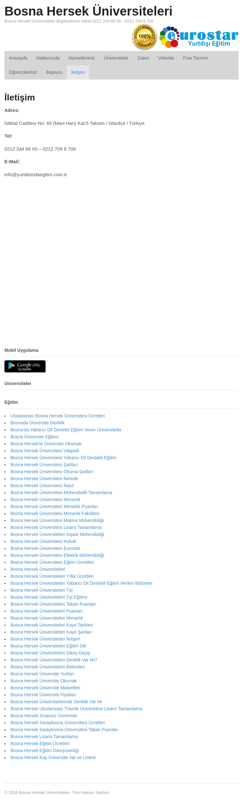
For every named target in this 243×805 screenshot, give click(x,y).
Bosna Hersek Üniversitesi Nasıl (42, 485)
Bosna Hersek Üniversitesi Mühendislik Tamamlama (61, 492)
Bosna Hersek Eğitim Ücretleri (40, 743)
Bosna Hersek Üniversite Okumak (43, 680)
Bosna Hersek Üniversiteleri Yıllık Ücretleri (52, 576)
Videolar (166, 58)
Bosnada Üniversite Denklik (37, 422)
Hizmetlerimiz (81, 58)
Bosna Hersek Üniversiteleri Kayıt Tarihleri (51, 625)
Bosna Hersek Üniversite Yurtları (42, 673)
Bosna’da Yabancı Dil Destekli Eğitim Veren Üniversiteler (66, 429)
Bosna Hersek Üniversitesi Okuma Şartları (51, 471)
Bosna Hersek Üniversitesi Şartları (44, 464)
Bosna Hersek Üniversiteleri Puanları (46, 611)
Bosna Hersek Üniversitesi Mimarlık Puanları (54, 506)
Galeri (143, 58)
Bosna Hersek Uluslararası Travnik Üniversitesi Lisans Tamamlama (76, 708)
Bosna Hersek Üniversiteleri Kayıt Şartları (51, 631)
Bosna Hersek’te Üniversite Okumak (46, 443)
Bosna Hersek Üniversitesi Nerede (44, 478)
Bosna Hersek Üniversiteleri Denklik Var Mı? (53, 659)
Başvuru (54, 72)
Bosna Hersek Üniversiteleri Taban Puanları (53, 604)
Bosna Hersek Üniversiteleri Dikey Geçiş (50, 652)
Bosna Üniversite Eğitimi (34, 436)
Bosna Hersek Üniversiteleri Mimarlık (46, 618)
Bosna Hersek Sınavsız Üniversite (44, 715)
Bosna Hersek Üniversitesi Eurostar (45, 548)
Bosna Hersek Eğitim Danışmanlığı (44, 750)
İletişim (78, 72)
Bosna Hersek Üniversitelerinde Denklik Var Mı (56, 701)
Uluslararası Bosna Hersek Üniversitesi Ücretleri (57, 415)
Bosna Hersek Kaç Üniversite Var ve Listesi (53, 757)
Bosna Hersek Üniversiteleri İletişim (45, 638)
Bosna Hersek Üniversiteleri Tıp (41, 590)
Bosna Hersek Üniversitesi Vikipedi (44, 450)
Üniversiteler (116, 58)
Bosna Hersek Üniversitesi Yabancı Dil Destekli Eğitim (63, 457)
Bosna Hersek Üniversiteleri (88, 11)
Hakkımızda (47, 58)
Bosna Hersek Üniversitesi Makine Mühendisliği (57, 520)
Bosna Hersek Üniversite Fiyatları (43, 694)
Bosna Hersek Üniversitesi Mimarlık (45, 499)
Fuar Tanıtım (195, 58)
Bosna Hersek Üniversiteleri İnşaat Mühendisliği (57, 534)
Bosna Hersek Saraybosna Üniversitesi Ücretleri (57, 722)
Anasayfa (18, 58)
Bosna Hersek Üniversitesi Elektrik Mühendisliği (57, 555)
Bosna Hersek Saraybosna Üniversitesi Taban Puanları (64, 729)
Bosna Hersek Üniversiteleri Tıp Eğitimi (48, 597)
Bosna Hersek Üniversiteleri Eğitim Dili (48, 645)
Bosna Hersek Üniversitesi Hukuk (43, 541)
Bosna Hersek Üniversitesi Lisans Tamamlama (56, 527)
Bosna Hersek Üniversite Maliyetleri (45, 687)
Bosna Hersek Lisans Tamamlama (44, 736)
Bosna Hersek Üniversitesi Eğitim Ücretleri (52, 562)
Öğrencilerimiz (23, 72)
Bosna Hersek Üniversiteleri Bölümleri (47, 666)
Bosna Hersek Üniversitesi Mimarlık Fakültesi (54, 513)
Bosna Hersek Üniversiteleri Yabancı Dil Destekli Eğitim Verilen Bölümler (81, 583)
